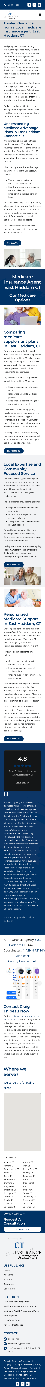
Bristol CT (27, 1186)
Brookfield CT (10, 1189)
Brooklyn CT (28, 1189)
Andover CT (9, 1162)
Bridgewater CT (11, 1186)
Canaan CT (27, 1193)
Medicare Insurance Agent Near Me (20, 1371)
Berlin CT (8, 1172)
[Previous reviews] (15, 983)
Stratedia (25, 1361)
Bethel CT (8, 1176)
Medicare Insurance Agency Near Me (21, 1378)
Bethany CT (28, 1172)
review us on (12, 997)
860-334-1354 (13, 5)
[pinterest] (34, 5)
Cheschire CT (29, 1200)
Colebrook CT (29, 1207)
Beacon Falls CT (30, 1169)
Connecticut (27, 961)
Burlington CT (10, 1193)
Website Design (11, 1361)
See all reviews (13, 993)
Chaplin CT (8, 1200)
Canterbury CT (29, 1196)
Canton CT (8, 1196)
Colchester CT (10, 1207)
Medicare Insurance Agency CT (18, 1374)
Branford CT (9, 1183)
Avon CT (26, 1165)
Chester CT (9, 1203)
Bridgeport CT (29, 1183)
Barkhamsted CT (11, 1169)
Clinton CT (27, 1203)
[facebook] (29, 5)
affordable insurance (26, 823)
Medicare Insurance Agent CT (24, 1368)
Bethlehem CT (29, 1176)
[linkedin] (39, 5)
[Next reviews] (39, 983)
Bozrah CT (27, 1179)
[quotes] (22, 1236)
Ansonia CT (28, 1162)
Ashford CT (9, 1165)
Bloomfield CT (10, 1179)
